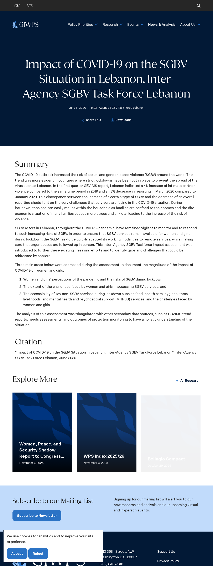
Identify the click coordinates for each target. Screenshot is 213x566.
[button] (196, 5)
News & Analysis (162, 24)
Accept (17, 553)
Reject (38, 553)
